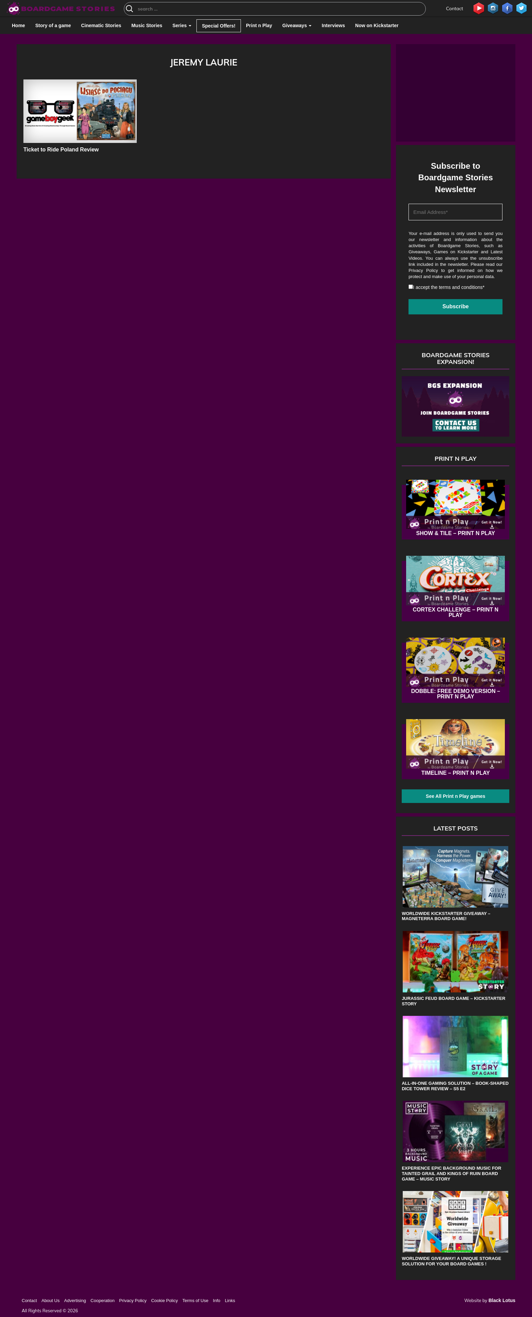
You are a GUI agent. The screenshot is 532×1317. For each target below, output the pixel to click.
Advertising (75, 1300)
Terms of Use (196, 1300)
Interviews (333, 25)
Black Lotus (502, 1300)
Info (217, 1300)
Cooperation (103, 1300)
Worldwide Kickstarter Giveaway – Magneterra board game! (446, 916)
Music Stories (146, 25)
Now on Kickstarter (377, 25)
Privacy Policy (423, 270)
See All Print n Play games (455, 796)
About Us (50, 1300)
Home (18, 25)
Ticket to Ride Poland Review (61, 149)
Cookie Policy (164, 1300)
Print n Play (259, 25)
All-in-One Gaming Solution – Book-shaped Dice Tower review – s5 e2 (455, 1086)
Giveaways (296, 25)
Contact (454, 8)
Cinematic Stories (101, 25)
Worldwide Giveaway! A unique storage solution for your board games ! (451, 1261)
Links (230, 1300)
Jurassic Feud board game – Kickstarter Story (453, 1001)
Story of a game (53, 25)
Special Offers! (218, 26)
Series (181, 25)
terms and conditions (460, 287)
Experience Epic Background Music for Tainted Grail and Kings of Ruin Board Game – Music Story (451, 1173)
